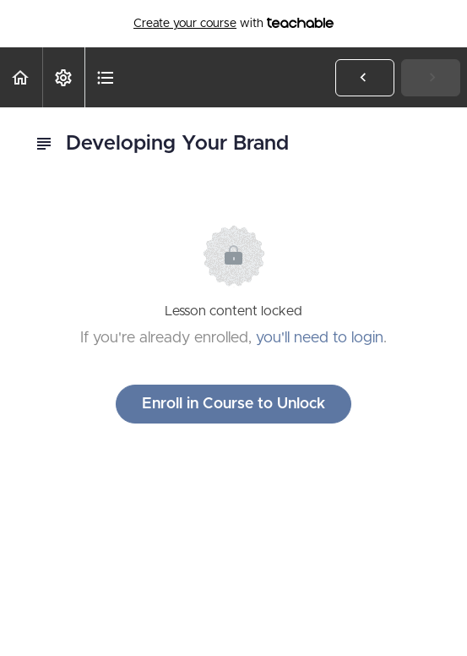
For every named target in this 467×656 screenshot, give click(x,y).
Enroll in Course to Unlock (233, 404)
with (233, 23)
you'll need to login (319, 338)
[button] (21, 77)
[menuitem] (63, 77)
